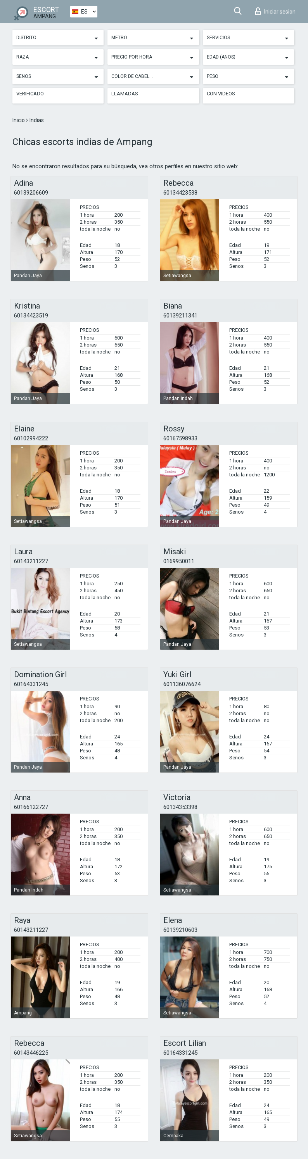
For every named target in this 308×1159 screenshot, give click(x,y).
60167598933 (180, 438)
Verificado (30, 94)
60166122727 (31, 807)
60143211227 (31, 561)
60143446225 (31, 1052)
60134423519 (31, 315)
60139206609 (31, 192)
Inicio (19, 120)
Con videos (221, 94)
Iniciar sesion (275, 11)
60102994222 (31, 438)
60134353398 (180, 807)
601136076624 (182, 684)
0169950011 (178, 561)
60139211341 (180, 315)
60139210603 (180, 929)
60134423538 (180, 192)
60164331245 (31, 684)
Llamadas (124, 94)
